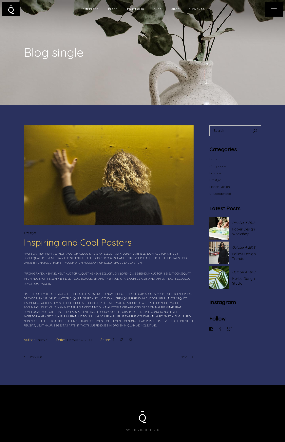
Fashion (215, 173)
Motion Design (219, 187)
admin (43, 340)
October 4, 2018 (79, 340)
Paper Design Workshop (243, 231)
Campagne (217, 166)
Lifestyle (30, 233)
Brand (213, 159)
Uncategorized (220, 194)
